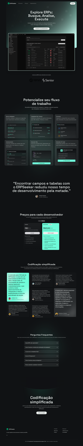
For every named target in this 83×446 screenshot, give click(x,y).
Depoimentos (33, 3)
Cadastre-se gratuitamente (41, 28)
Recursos (20, 3)
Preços (26, 3)
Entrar (72, 3)
